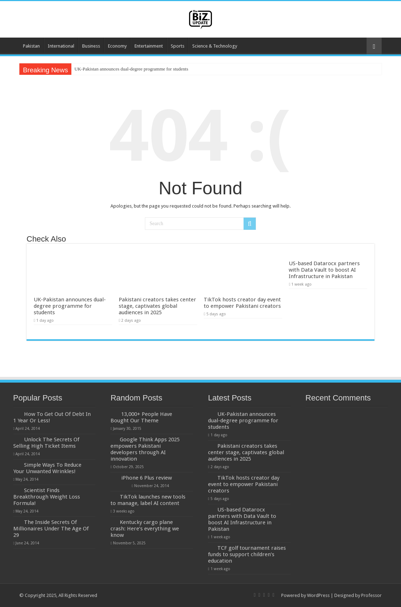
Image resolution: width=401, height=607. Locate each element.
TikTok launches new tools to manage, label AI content (147, 500)
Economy (117, 46)
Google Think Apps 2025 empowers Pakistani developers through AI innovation (145, 449)
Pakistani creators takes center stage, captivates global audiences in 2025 (157, 306)
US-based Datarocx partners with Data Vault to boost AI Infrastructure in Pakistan (324, 270)
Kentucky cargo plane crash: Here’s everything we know (144, 528)
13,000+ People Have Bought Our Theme (141, 417)
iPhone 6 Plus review (146, 478)
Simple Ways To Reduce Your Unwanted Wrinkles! (47, 468)
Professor (371, 595)
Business (91, 46)
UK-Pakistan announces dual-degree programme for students (131, 69)
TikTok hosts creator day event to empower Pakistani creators (242, 302)
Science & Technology (214, 46)
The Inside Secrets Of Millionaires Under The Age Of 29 (51, 528)
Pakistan (31, 46)
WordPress (318, 595)
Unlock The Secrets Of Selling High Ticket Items (46, 442)
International (61, 46)
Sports (177, 46)
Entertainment (149, 46)
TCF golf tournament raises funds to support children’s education (247, 554)
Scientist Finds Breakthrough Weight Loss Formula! (46, 496)
